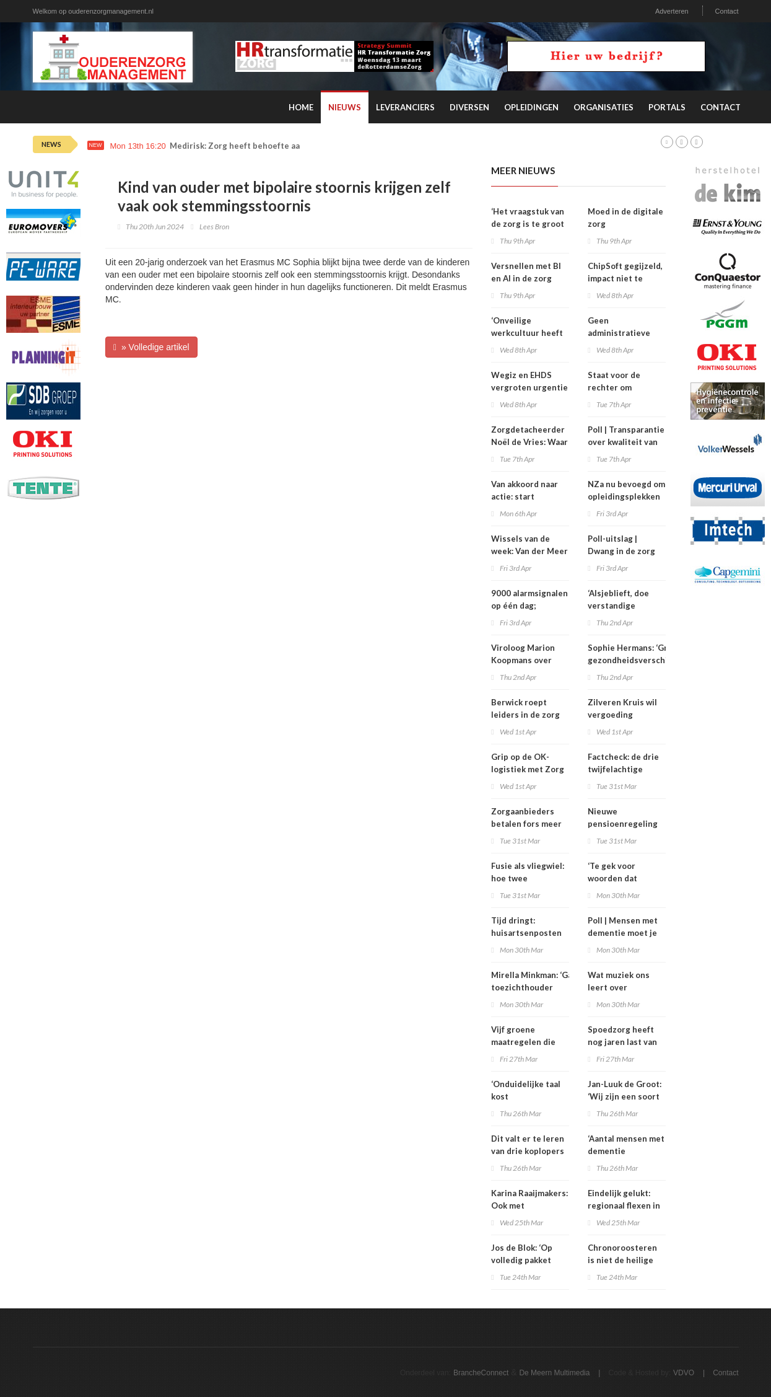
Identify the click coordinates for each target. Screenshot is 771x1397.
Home (301, 107)
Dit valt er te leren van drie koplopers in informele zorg (527, 1151)
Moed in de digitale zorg (625, 217)
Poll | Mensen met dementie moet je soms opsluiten (623, 932)
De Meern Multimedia (554, 1372)
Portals (667, 107)
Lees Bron (214, 226)
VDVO (683, 1372)
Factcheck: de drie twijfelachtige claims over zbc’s (623, 769)
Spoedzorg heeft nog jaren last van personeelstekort (623, 1042)
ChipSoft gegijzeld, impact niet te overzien (625, 278)
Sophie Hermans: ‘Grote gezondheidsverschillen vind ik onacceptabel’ (635, 660)
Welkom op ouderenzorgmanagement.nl (93, 11)
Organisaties (603, 107)
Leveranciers (405, 107)
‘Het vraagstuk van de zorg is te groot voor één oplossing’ (529, 223)
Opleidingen (531, 107)
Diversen (469, 107)
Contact (727, 11)
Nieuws (344, 107)
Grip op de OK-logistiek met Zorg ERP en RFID (527, 769)
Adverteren (672, 11)
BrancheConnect (480, 1372)
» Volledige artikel (151, 347)
